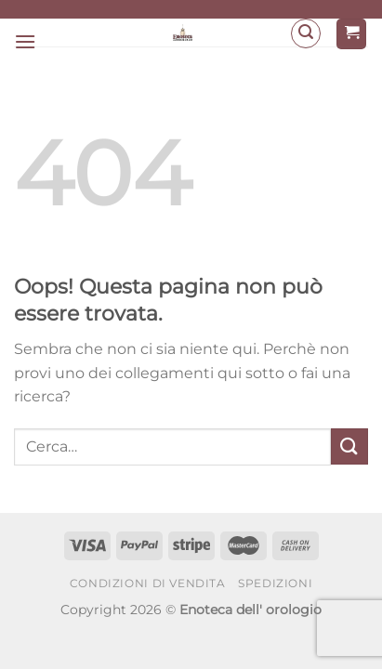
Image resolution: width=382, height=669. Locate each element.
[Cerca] (306, 33)
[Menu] (25, 41)
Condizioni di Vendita (148, 583)
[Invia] (349, 446)
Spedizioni (275, 583)
